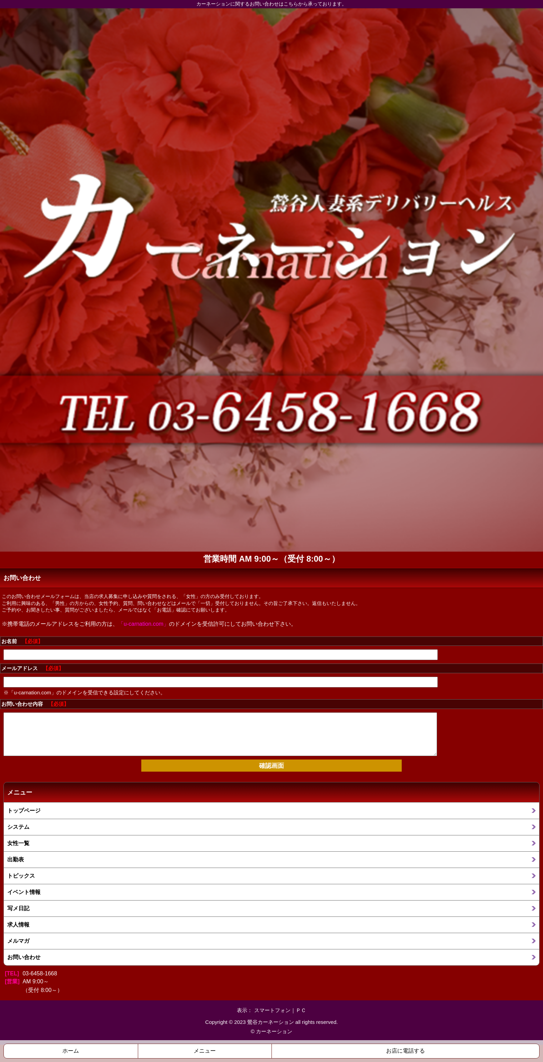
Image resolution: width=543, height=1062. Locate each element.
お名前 (22, 641)
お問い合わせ (24, 957)
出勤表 (15, 859)
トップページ (24, 810)
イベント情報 (24, 892)
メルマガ (18, 941)
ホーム (70, 1051)
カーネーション (274, 1031)
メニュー (205, 1051)
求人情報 (18, 924)
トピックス (21, 875)
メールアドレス (32, 668)
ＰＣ (301, 1010)
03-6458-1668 (40, 973)
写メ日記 (18, 908)
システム (18, 827)
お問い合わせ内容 (35, 704)
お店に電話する (405, 1051)
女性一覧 (18, 843)
